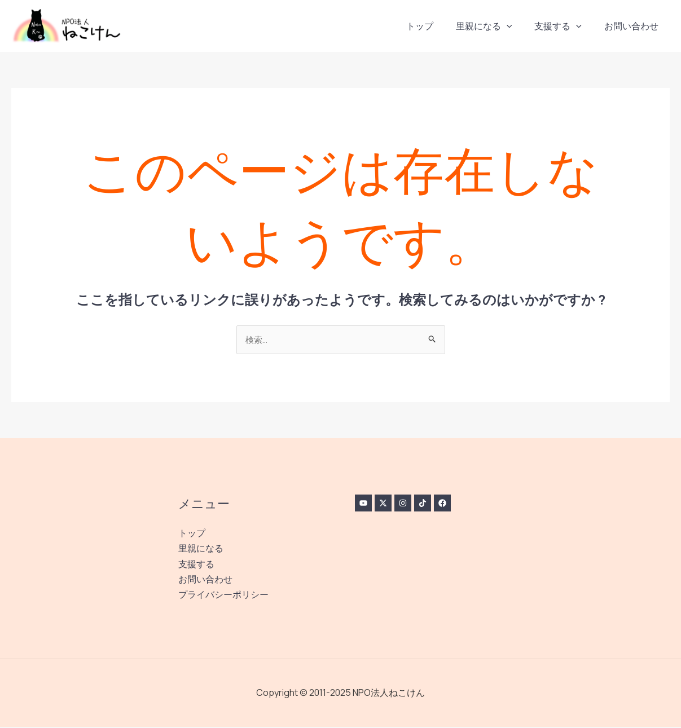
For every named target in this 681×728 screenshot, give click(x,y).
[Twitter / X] (387, 504)
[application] (518, 26)
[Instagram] (410, 504)
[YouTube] (363, 504)
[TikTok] (434, 504)
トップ (435, 26)
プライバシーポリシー (223, 595)
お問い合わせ (634, 26)
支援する (564, 26)
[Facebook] (458, 504)
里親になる (495, 26)
